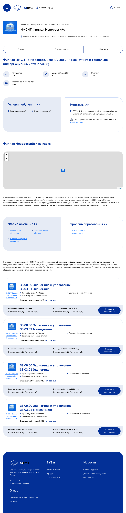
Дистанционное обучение (94, 473)
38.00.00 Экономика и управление (45, 285)
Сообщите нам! (76, 122)
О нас (14, 490)
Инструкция (88, 477)
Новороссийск (37, 24)
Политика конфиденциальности (24, 497)
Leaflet (120, 188)
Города (50, 473)
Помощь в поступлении (109, 310)
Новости (89, 462)
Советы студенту (90, 469)
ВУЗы (23, 24)
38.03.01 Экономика (34, 289)
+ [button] (6, 155)
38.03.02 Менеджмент (36, 329)
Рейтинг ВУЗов (53, 469)
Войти (117, 7)
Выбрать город (46, 7)
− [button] (6, 159)
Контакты (14, 501)
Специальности (53, 477)
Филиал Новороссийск (59, 24)
